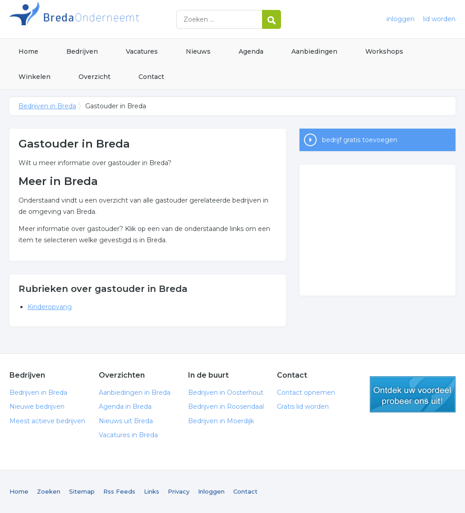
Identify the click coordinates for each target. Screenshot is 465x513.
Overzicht (94, 77)
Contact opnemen (306, 392)
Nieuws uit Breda (126, 421)
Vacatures (142, 51)
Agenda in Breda (125, 406)
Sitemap (82, 491)
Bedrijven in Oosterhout (225, 392)
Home (28, 51)
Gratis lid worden (303, 406)
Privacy (178, 491)
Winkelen (34, 77)
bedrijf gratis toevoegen (359, 140)
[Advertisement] (377, 230)
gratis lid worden (413, 394)
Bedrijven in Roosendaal (226, 406)
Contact (151, 77)
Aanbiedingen (314, 51)
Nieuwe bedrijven (36, 406)
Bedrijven (82, 51)
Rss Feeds (119, 491)
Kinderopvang (50, 307)
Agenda (251, 51)
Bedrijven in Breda (122, 19)
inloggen (400, 19)
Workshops (384, 51)
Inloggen (211, 491)
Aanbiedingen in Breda (134, 392)
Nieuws (198, 51)
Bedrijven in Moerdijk (221, 421)
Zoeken (48, 491)
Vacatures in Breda (128, 435)
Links (151, 491)
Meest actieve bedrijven (47, 421)
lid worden (439, 19)
